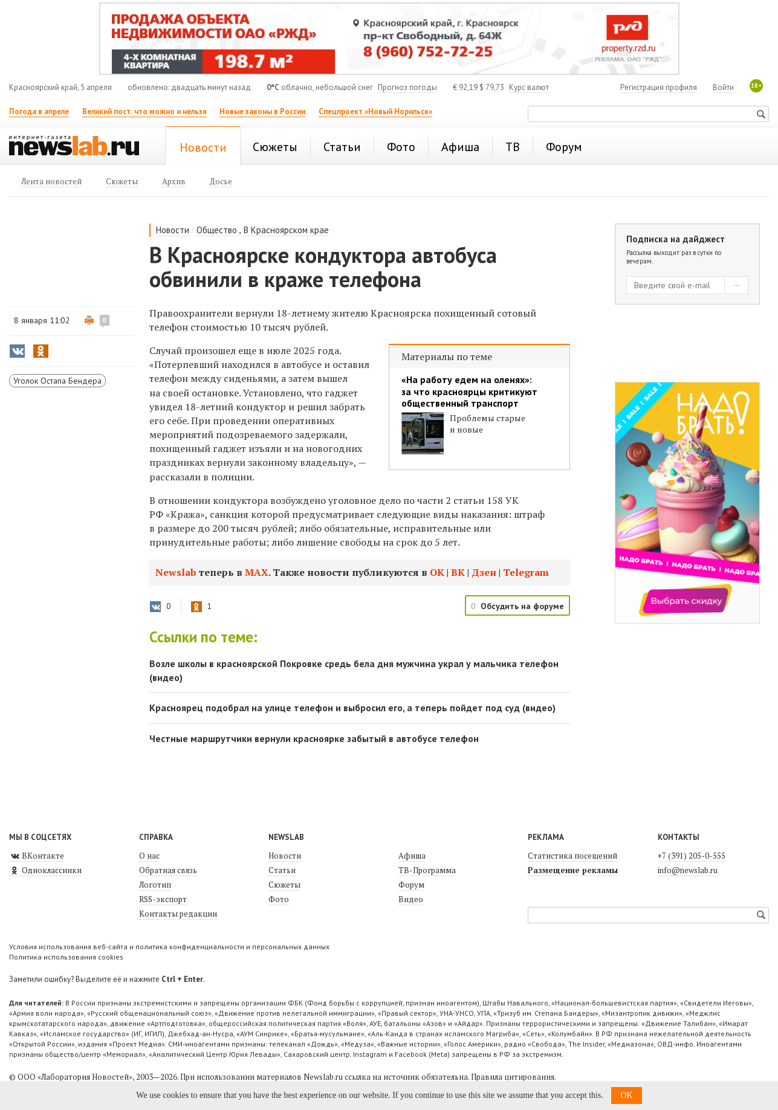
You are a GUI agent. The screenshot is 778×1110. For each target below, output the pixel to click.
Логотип (155, 884)
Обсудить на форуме (522, 606)
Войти (723, 87)
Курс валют (529, 87)
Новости (172, 230)
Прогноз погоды (407, 87)
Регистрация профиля (658, 87)
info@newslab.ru (688, 870)
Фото (278, 899)
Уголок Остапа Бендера (57, 380)
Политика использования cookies (66, 956)
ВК (459, 572)
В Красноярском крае (286, 230)
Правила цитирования (512, 1076)
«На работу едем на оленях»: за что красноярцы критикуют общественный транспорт (469, 391)
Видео (410, 899)
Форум (411, 884)
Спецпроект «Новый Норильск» (375, 111)
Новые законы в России (262, 111)
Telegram (526, 572)
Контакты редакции (178, 913)
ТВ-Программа (427, 870)
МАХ (256, 572)
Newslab (175, 572)
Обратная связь (168, 870)
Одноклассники (45, 870)
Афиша (412, 855)
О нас (149, 855)
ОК (438, 572)
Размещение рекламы (573, 870)
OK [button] (626, 1095)
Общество (216, 230)
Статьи (282, 870)
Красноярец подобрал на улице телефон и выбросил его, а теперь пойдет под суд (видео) (352, 708)
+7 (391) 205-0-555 (691, 855)
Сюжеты (284, 884)
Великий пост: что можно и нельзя (144, 111)
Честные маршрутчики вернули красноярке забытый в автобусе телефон (314, 738)
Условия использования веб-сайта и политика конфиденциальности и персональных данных (169, 946)
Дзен (485, 572)
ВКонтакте (36, 855)
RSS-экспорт (163, 899)
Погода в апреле (39, 111)
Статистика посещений (572, 855)
